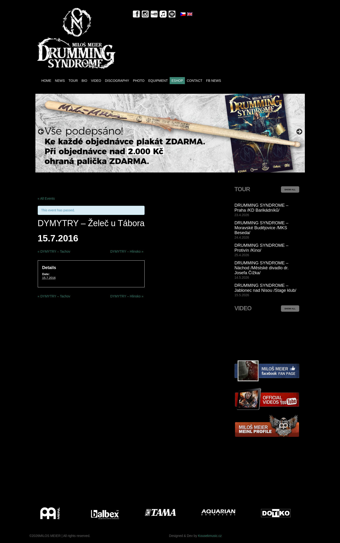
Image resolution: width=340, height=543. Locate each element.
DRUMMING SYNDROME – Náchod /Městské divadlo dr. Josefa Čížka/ (262, 267)
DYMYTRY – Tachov (54, 251)
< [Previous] (41, 131)
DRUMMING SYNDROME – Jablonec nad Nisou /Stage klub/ (265, 288)
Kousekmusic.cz (210, 536)
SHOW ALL (290, 189)
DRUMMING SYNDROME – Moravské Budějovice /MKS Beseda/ (261, 227)
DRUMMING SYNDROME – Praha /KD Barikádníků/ (261, 208)
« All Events (46, 198)
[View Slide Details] (170, 133)
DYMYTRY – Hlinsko (126, 251)
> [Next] (299, 131)
